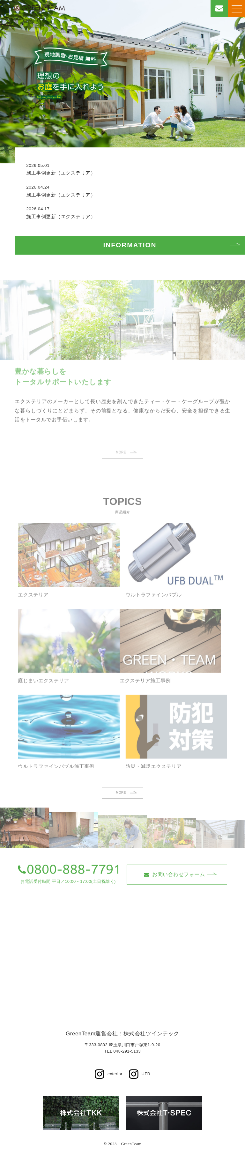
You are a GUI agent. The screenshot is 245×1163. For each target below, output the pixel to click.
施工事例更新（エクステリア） (60, 172)
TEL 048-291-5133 (122, 1051)
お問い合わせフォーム (174, 889)
